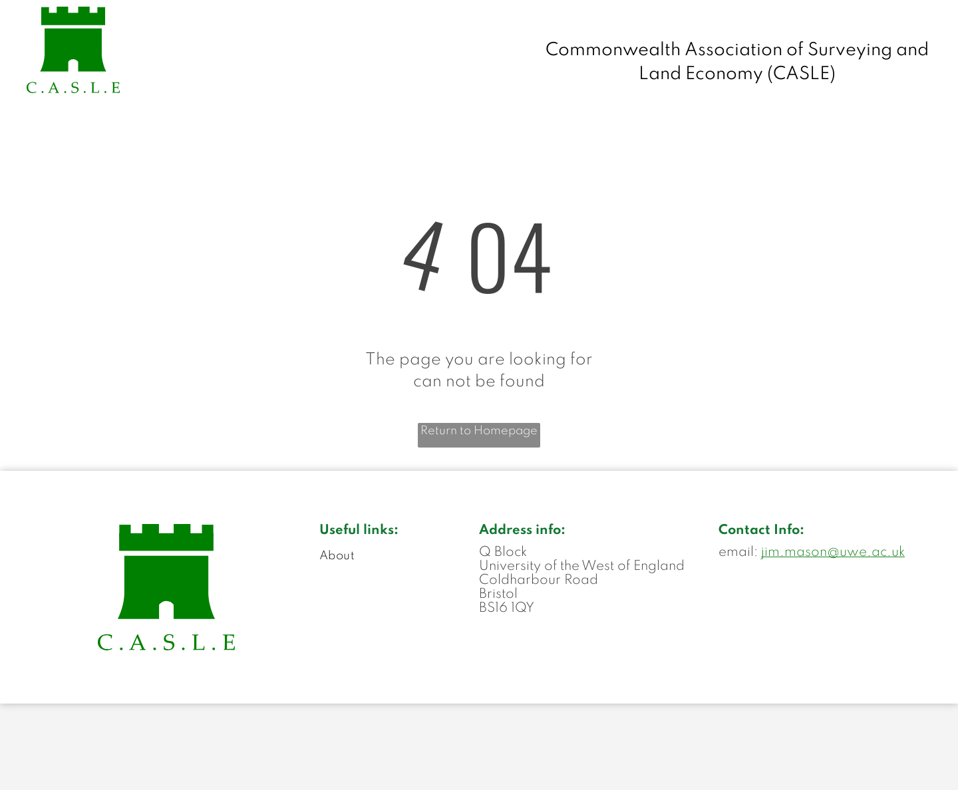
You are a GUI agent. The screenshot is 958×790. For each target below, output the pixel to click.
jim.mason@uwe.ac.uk (833, 552)
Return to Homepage (479, 431)
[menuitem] (399, 556)
